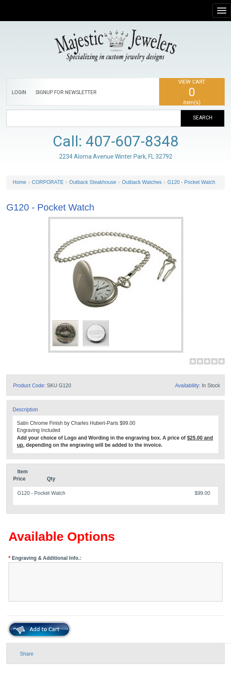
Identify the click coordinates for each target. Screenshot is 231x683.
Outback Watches (142, 182)
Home (19, 182)
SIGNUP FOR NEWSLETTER (66, 92)
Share (26, 654)
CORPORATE (47, 182)
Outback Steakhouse (92, 182)
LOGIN (19, 92)
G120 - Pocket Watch (191, 182)
